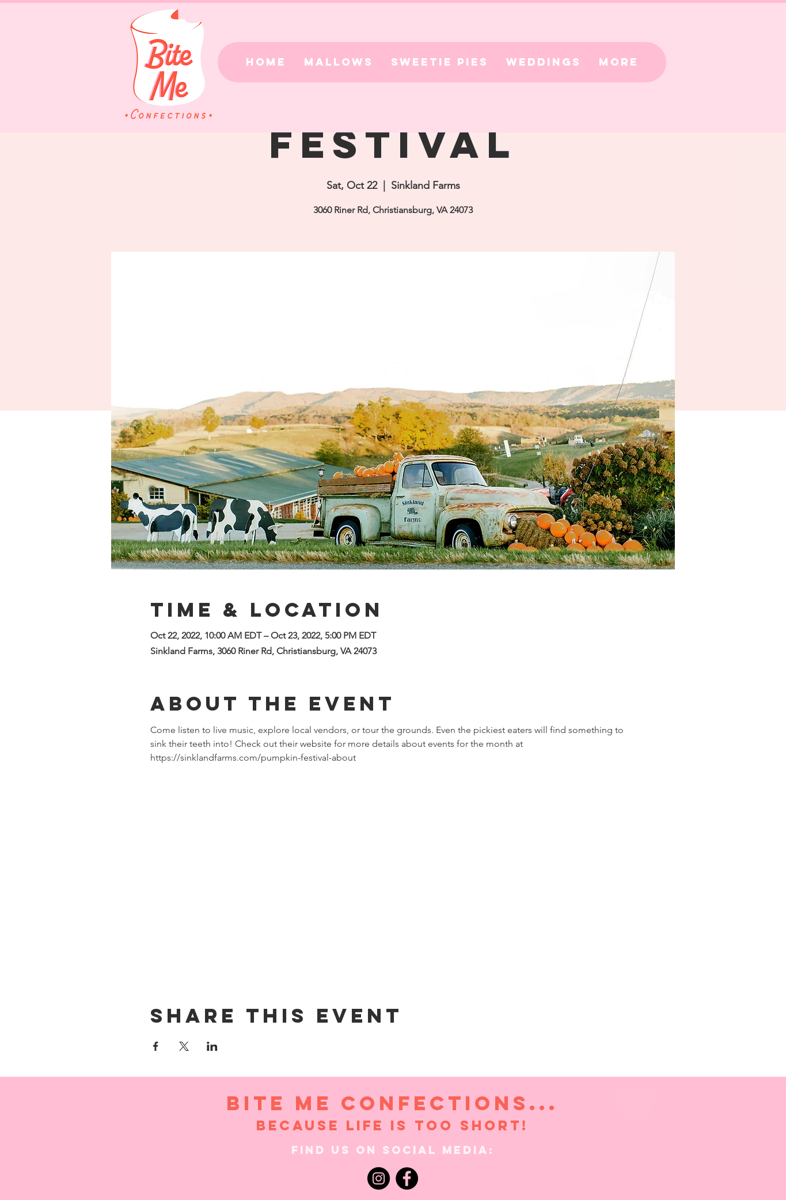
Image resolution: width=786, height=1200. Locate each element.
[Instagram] (378, 1178)
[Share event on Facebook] (155, 1046)
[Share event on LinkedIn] (212, 1046)
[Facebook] (407, 1178)
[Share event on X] (184, 1046)
